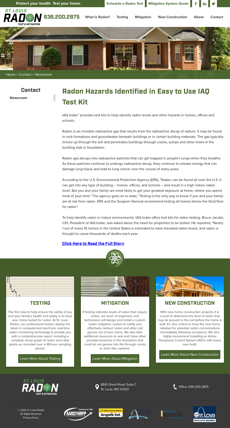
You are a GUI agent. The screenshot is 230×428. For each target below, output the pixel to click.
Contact (216, 17)
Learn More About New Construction (190, 354)
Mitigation (143, 17)
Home (10, 74)
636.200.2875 (198, 387)
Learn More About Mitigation (115, 358)
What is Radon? (97, 17)
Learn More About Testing (40, 358)
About (198, 17)
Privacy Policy (31, 417)
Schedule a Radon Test (124, 3)
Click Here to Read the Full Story (93, 244)
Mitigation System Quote (168, 3)
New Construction (172, 17)
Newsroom (43, 74)
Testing (122, 17)
